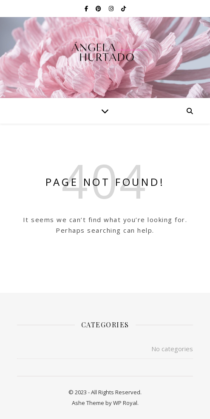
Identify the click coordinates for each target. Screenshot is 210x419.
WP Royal (125, 403)
